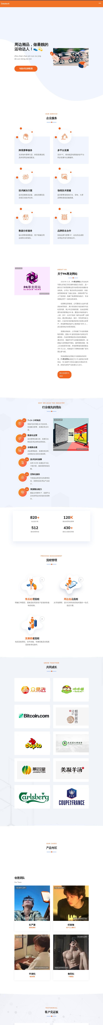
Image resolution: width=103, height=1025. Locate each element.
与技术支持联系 (26, 68)
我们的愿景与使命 (64, 374)
